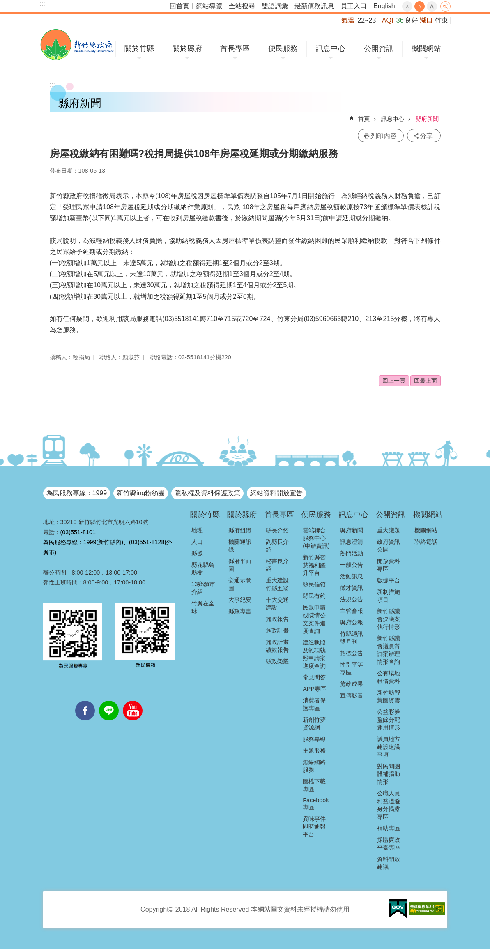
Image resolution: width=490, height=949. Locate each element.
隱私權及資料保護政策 (207, 493)
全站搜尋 (242, 5)
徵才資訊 (351, 587)
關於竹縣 (139, 48)
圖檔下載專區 (314, 785)
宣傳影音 (351, 695)
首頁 (364, 118)
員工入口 (353, 5)
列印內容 (383, 135)
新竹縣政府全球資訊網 (77, 44)
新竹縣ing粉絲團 (141, 493)
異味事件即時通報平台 (314, 826)
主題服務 (314, 750)
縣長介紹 (277, 530)
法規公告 (351, 599)
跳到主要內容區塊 (4, 4)
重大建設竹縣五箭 (277, 584)
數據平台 (388, 580)
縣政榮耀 (277, 661)
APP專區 (314, 689)
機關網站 (426, 48)
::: (42, 3)
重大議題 (388, 530)
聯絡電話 (425, 541)
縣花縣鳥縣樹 (202, 568)
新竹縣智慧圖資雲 (388, 696)
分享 (445, 6)
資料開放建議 (388, 863)
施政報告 (277, 619)
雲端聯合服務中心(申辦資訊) (316, 538)
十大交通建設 (277, 603)
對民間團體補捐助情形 (388, 774)
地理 (197, 530)
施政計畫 (277, 630)
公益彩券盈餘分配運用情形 (388, 720)
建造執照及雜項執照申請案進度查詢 (314, 654)
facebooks (85, 701)
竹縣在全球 (202, 607)
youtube (133, 701)
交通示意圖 (239, 584)
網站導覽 (209, 5)
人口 (197, 541)
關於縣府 (187, 48)
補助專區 (388, 828)
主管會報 (351, 610)
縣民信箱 (314, 584)
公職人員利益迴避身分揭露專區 (388, 805)
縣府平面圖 (239, 565)
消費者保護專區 (314, 704)
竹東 (441, 20)
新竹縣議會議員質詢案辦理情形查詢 (388, 650)
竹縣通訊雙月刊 (351, 637)
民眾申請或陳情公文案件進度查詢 (314, 619)
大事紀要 (239, 599)
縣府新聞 (427, 118)
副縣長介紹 (277, 545)
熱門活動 (351, 553)
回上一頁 (393, 380)
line (109, 701)
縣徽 (197, 553)
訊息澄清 (351, 541)
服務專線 (314, 739)
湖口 (426, 20)
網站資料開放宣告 (276, 493)
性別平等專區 (351, 668)
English (384, 5)
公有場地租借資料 (388, 677)
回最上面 (425, 380)
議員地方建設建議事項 (388, 747)
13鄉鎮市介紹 (203, 588)
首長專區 (235, 48)
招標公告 (351, 653)
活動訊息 (351, 576)
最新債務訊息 (314, 5)
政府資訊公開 (388, 545)
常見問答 (314, 677)
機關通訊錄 (239, 545)
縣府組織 (239, 530)
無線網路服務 (314, 766)
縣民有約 (314, 596)
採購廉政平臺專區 (388, 843)
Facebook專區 (316, 803)
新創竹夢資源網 (314, 723)
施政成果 (351, 684)
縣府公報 (351, 622)
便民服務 (283, 48)
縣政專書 (239, 611)
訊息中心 (330, 48)
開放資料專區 (388, 565)
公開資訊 (378, 48)
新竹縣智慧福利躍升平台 (314, 565)
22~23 (366, 20)
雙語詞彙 (275, 5)
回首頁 (179, 5)
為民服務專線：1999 (76, 493)
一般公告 (351, 564)
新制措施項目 (388, 596)
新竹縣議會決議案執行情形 (388, 619)
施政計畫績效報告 (277, 646)
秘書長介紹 (277, 565)
